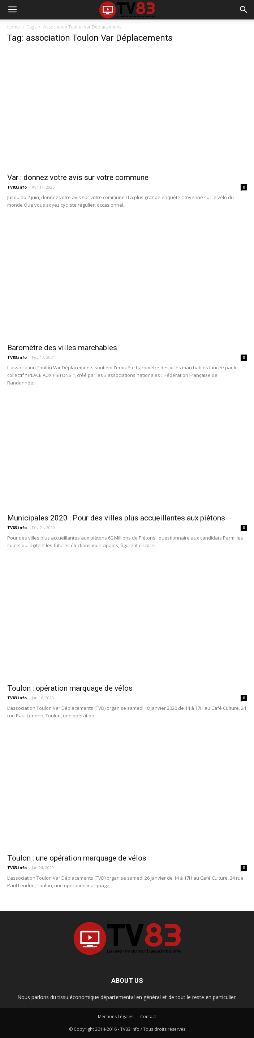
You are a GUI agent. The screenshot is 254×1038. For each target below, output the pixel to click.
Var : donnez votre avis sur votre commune (77, 177)
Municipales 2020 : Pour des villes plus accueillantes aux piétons (116, 518)
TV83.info (17, 187)
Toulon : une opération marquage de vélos (76, 858)
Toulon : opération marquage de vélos (70, 688)
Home (13, 27)
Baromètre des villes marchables (62, 347)
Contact (148, 1016)
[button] (244, 9)
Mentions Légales (115, 1016)
